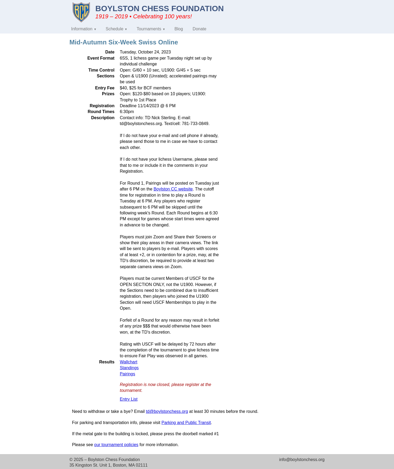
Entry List (129, 399)
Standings (129, 368)
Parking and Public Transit (186, 422)
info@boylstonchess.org (301, 459)
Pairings (127, 374)
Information (81, 29)
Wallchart (128, 362)
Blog (178, 29)
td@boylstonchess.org (167, 411)
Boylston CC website (173, 189)
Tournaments (149, 29)
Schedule (114, 29)
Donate (200, 29)
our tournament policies (116, 444)
